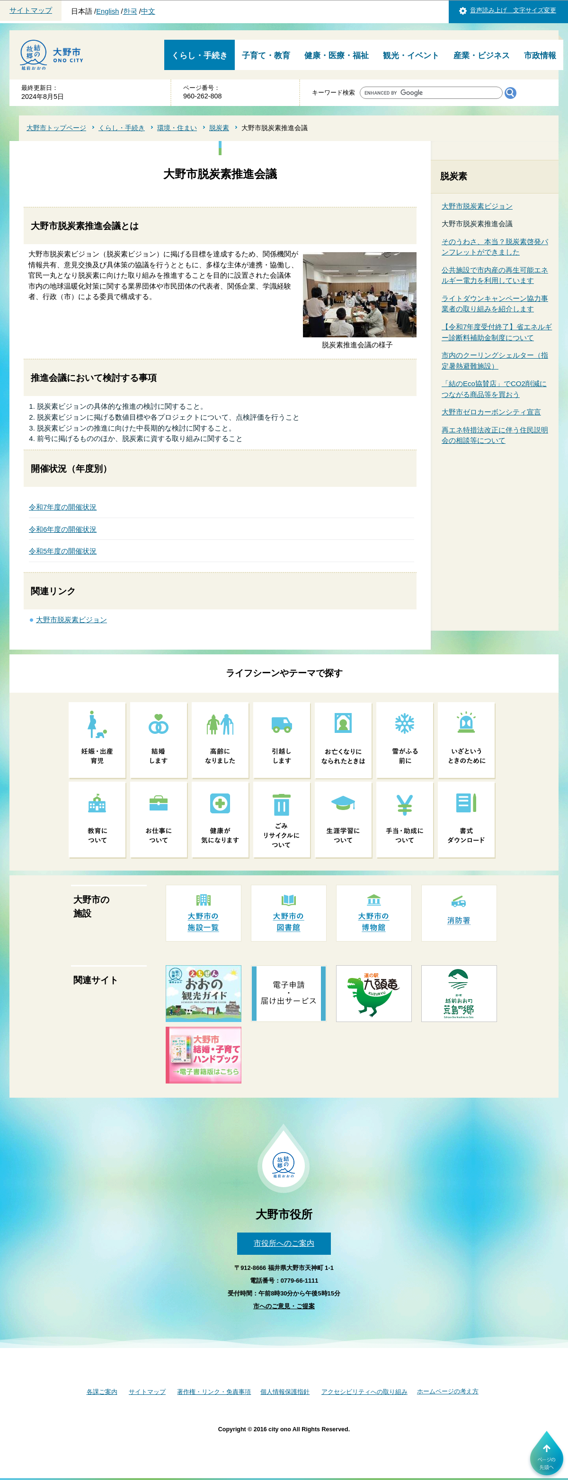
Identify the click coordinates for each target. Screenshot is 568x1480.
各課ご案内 (102, 1391)
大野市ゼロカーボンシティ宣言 (491, 412)
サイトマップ (30, 10)
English (107, 11)
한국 (130, 11)
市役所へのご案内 (284, 1243)
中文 (148, 11)
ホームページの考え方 (448, 1391)
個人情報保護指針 (285, 1391)
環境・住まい (177, 128)
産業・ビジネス (481, 55)
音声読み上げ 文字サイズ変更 (513, 10)
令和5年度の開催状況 (63, 551)
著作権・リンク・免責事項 (214, 1391)
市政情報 (540, 55)
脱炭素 (219, 128)
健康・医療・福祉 (336, 55)
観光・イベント (411, 55)
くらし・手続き (199, 55)
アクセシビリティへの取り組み (364, 1391)
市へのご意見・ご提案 (284, 1306)
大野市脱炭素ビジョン (71, 620)
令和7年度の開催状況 (63, 507)
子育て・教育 (266, 55)
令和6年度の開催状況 (63, 529)
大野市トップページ (56, 128)
